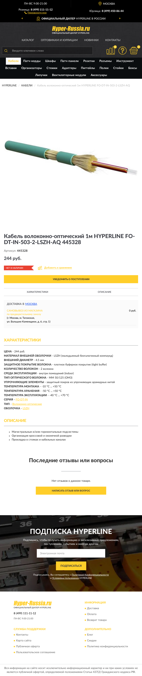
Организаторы (31, 68)
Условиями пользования (65, 578)
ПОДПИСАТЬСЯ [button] (71, 566)
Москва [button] (31, 304)
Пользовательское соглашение (35, 652)
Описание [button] (104, 292)
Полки (104, 68)
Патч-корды (31, 61)
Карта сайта (23, 640)
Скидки (91, 640)
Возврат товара (97, 620)
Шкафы (50, 61)
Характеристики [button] (37, 292)
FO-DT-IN (22, 399)
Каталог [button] (28, 40)
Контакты (112, 40)
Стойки (118, 68)
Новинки (91, 40)
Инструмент (125, 61)
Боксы (132, 68)
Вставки (11, 68)
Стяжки (52, 68)
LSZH (26, 408)
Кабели (13, 61)
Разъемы (105, 61)
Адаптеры (69, 68)
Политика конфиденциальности (107, 646)
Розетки (89, 61)
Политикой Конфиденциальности (90, 575)
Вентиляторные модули (69, 75)
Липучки (41, 75)
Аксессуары (99, 75)
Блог (90, 635)
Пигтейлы (88, 68)
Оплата (91, 614)
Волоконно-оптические (27, 404)
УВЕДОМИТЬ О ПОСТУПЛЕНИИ (71, 279)
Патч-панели (69, 61)
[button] (35, 12)
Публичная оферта (28, 646)
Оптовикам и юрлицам (59, 40)
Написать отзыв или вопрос (71, 491)
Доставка (93, 608)
